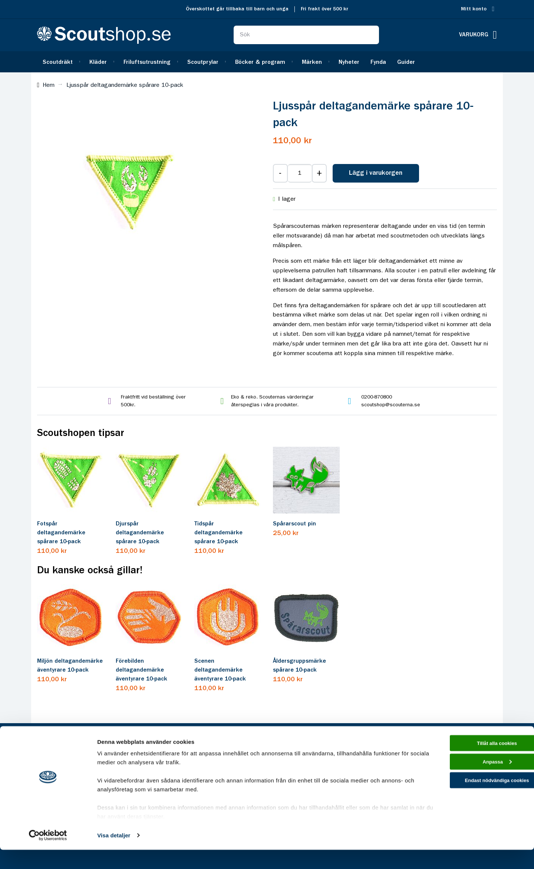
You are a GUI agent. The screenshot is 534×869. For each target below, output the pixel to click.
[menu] (267, 61)
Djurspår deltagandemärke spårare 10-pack (140, 532)
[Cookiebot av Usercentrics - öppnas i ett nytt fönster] (48, 854)
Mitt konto (474, 9)
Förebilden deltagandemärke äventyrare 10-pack (141, 670)
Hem (49, 85)
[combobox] (306, 35)
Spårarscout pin (294, 524)
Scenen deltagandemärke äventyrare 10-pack (220, 670)
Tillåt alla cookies (472, 763)
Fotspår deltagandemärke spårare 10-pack (61, 532)
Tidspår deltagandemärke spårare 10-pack (218, 532)
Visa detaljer (113, 854)
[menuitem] (60, 61)
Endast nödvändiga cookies (472, 805)
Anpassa (472, 784)
